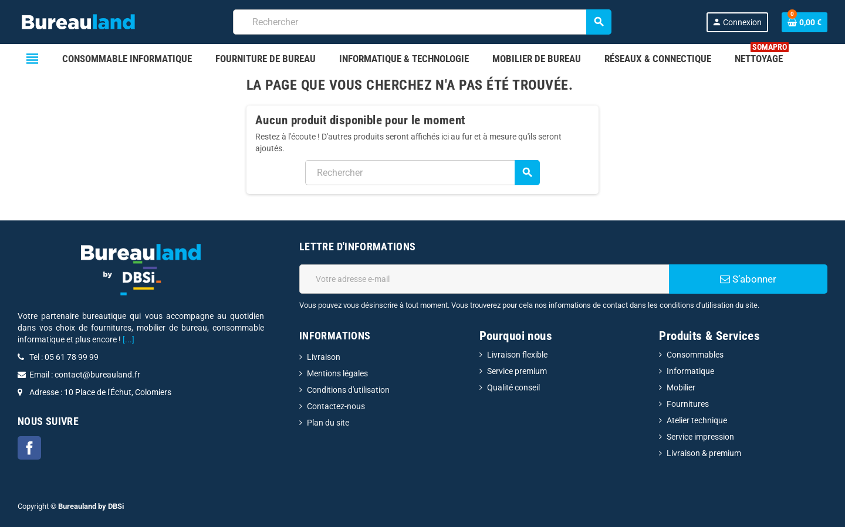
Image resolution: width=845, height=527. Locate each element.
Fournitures (688, 404)
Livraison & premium (704, 453)
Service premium (517, 371)
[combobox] (422, 22)
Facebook (29, 448)
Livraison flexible (517, 354)
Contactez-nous (336, 406)
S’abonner (748, 279)
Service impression (700, 436)
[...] (128, 339)
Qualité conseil (513, 387)
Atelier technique (697, 420)
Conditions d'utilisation (348, 390)
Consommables (695, 354)
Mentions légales (337, 373)
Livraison (323, 357)
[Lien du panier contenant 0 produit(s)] (804, 22)
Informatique (690, 371)
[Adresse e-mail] (484, 279)
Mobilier (681, 387)
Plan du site (328, 422)
